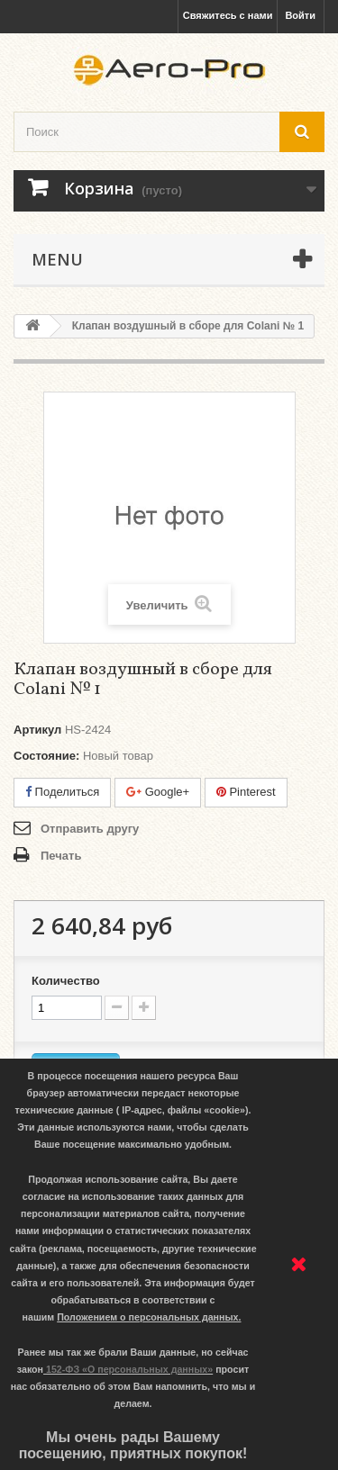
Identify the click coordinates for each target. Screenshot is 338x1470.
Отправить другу (90, 828)
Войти (300, 15)
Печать (61, 855)
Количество (66, 981)
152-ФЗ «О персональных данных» (129, 1369)
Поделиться (62, 791)
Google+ (157, 791)
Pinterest (246, 791)
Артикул (37, 729)
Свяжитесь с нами (228, 15)
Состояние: (46, 755)
